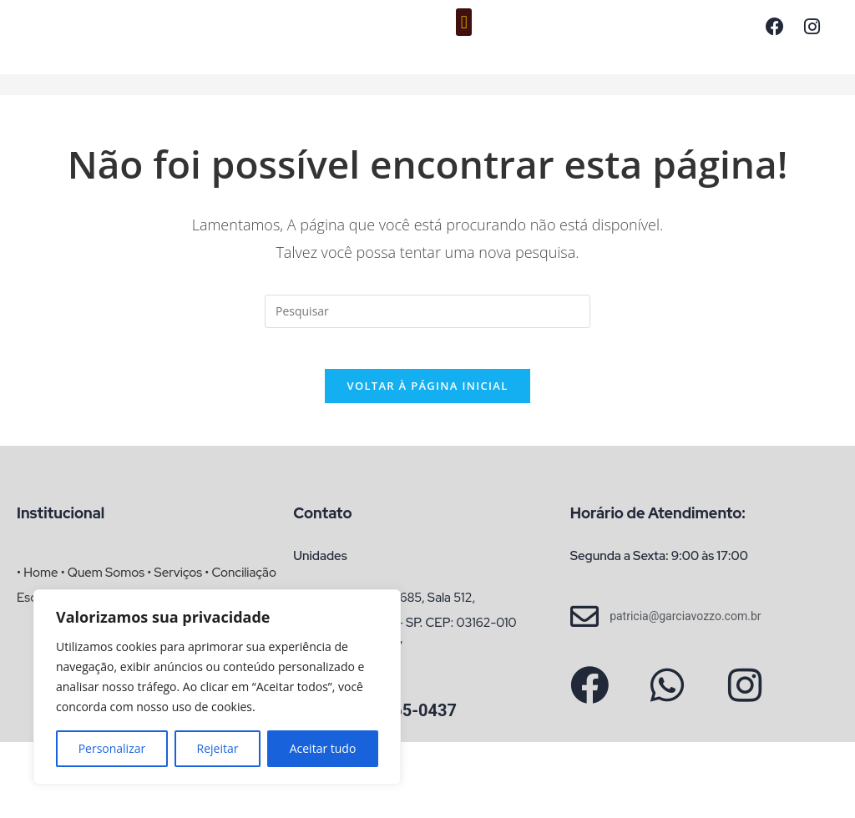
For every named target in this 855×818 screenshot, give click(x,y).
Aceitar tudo (323, 748)
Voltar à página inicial (427, 395)
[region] (217, 687)
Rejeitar (218, 748)
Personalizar (112, 748)
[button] (464, 22)
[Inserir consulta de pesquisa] (427, 311)
